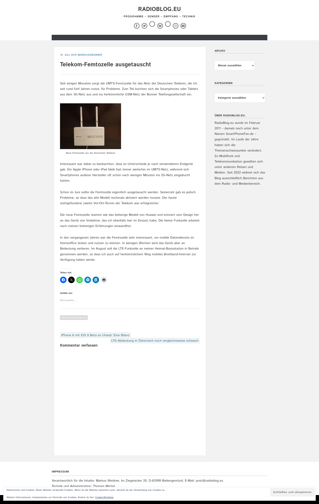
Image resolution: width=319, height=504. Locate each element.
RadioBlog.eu (159, 9)
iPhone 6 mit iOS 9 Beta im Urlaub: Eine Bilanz (95, 335)
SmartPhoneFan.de (73, 318)
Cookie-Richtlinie (104, 497)
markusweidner (90, 55)
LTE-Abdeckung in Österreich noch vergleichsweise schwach (155, 340)
